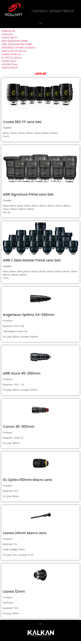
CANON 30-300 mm (11, 54)
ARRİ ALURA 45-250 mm (13, 51)
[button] (40, 23)
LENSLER (7, 34)
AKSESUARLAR (9, 68)
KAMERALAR (8, 31)
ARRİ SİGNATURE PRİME (14, 41)
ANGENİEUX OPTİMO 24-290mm (18, 48)
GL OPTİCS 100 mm (11, 58)
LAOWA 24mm (8, 61)
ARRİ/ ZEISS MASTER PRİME (16, 44)
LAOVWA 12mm (9, 64)
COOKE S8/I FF (9, 38)
